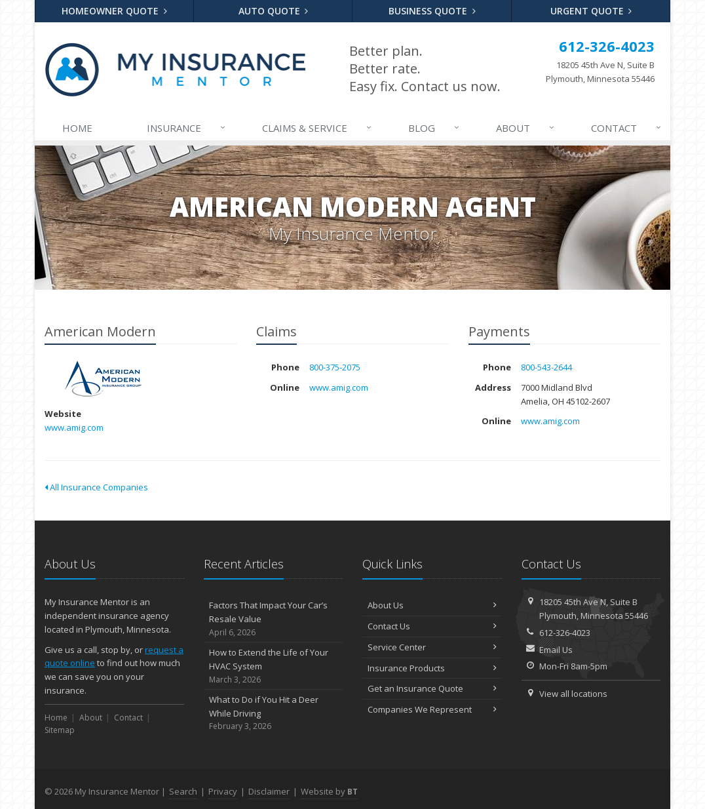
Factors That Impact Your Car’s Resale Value (273, 619)
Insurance (187, 128)
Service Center (432, 647)
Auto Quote (273, 11)
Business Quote (432, 11)
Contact (627, 128)
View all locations (573, 694)
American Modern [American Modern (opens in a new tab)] (103, 379)
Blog (434, 128)
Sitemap (60, 730)
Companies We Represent (432, 709)
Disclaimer (269, 791)
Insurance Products (432, 668)
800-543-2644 (546, 367)
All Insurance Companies (96, 487)
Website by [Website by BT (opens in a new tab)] (329, 791)
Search (183, 791)
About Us (432, 605)
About (526, 128)
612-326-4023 (564, 633)
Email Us (556, 650)
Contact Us (432, 626)
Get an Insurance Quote (432, 688)
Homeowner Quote (114, 11)
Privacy (222, 791)
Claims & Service (317, 128)
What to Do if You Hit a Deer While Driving (273, 713)
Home (77, 127)
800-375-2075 (334, 367)
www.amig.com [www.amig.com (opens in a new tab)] (74, 427)
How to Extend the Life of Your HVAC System (273, 666)
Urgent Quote (591, 11)
